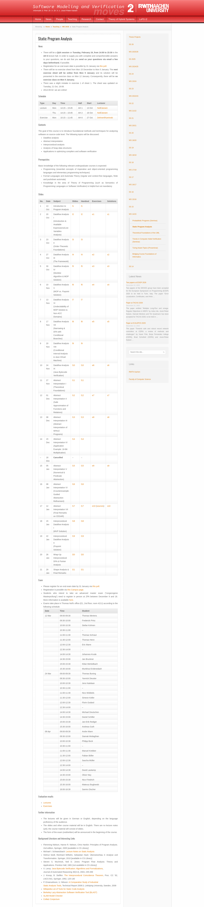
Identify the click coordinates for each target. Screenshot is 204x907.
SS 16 (131, 192)
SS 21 (131, 118)
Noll (99, 108)
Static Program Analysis (142, 227)
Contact (100, 19)
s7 (108, 395)
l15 (73, 466)
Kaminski (109, 117)
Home (38, 19)
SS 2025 (132, 59)
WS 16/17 (132, 185)
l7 (73, 300)
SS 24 (131, 74)
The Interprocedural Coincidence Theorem (83, 875)
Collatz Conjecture (51, 899)
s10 (108, 506)
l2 (73, 214)
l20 (73, 554)
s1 (108, 214)
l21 (73, 569)
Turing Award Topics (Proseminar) (145, 248)
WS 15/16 (132, 199)
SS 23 (131, 89)
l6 (73, 285)
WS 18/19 (132, 155)
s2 (108, 254)
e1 (93, 214)
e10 (93, 506)
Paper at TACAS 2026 (134, 303)
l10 (73, 365)
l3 (73, 239)
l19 (73, 536)
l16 (73, 484)
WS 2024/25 (133, 67)
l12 (73, 395)
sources (100, 506)
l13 (73, 417)
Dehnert (100, 117)
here (71, 600)
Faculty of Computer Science (140, 379)
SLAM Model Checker (53, 896)
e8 (93, 417)
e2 (93, 254)
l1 (73, 206)
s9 (108, 466)
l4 (73, 254)
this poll (103, 66)
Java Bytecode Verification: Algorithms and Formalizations (77, 868)
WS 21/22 (132, 111)
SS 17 (131, 177)
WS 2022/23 (133, 96)
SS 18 (131, 162)
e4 (93, 285)
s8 (108, 417)
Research (86, 19)
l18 (73, 521)
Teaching (72, 19)
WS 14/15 (65, 27)
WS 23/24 (132, 81)
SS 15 (131, 207)
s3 (108, 266)
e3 (93, 266)
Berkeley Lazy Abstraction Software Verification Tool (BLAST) (70, 892)
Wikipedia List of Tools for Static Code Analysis (63, 889)
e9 (93, 466)
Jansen (104, 108)
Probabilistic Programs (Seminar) (144, 221)
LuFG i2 (143, 19)
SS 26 (131, 44)
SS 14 (131, 266)
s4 (108, 285)
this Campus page (75, 590)
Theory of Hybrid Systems (121, 19)
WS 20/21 (132, 126)
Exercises (47, 806)
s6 (108, 365)
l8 (73, 321)
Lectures (47, 803)
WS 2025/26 (133, 52)
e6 (93, 365)
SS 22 (131, 103)
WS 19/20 (132, 140)
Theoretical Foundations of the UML (146, 233)
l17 (73, 506)
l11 (73, 380)
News (48, 19)
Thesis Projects (135, 37)
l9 (73, 343)
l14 (73, 439)
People (59, 19)
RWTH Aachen (134, 372)
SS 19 (131, 148)
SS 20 (131, 133)
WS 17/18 (132, 170)
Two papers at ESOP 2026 (136, 283)
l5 (73, 266)
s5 (108, 321)
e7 (93, 395)
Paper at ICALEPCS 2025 (136, 323)
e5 (93, 321)
